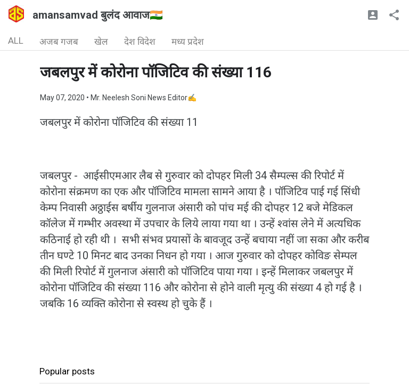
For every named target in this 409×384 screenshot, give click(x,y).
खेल (101, 41)
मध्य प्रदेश (187, 41)
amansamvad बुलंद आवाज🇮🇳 (97, 15)
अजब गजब (58, 41)
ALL (15, 40)
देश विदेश (140, 41)
